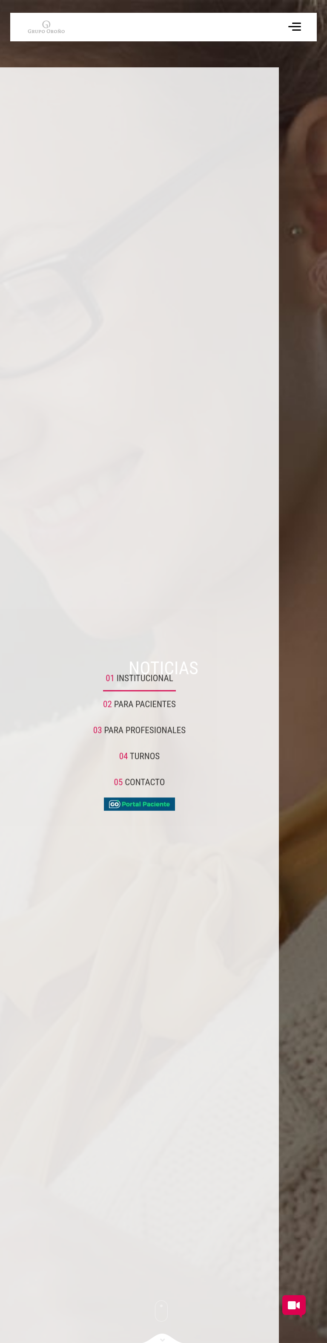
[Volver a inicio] (40, 27)
